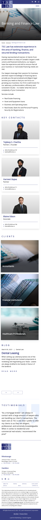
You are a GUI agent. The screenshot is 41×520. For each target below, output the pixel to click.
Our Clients (35, 483)
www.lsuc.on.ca (18, 502)
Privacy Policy (23, 514)
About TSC (5, 483)
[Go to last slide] (6, 392)
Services (8, 42)
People (15, 483)
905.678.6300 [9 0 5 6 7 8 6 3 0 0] (6, 463)
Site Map (16, 514)
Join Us (5, 485)
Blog (19, 485)
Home (3, 42)
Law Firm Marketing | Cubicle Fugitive (20, 518)
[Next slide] (18, 392)
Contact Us (35, 485)
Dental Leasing (10, 353)
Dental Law (20, 349)
